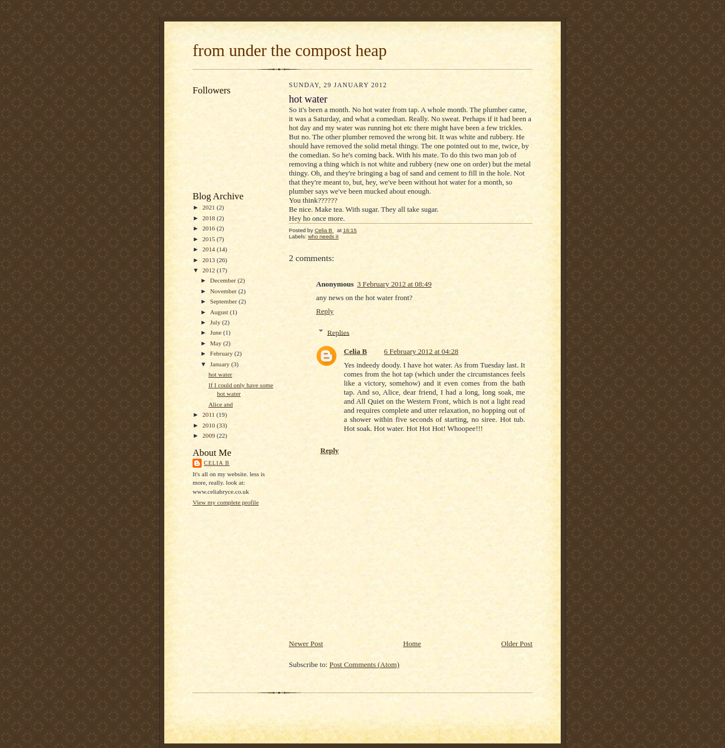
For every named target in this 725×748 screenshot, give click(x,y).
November (224, 291)
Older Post (516, 643)
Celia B (216, 463)
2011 (209, 414)
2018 (209, 218)
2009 (209, 435)
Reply (325, 311)
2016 (209, 228)
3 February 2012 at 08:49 (394, 284)
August (220, 312)
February (222, 353)
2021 (209, 207)
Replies (338, 332)
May (216, 343)
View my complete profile (226, 502)
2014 (209, 249)
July (216, 322)
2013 (209, 260)
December (224, 280)
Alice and (220, 404)
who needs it (323, 236)
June (216, 332)
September (224, 301)
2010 (209, 425)
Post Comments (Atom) (365, 664)
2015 (209, 239)
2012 (209, 270)
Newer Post (306, 643)
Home (412, 643)
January (221, 364)
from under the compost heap (290, 50)
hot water (220, 374)
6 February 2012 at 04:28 (421, 351)
